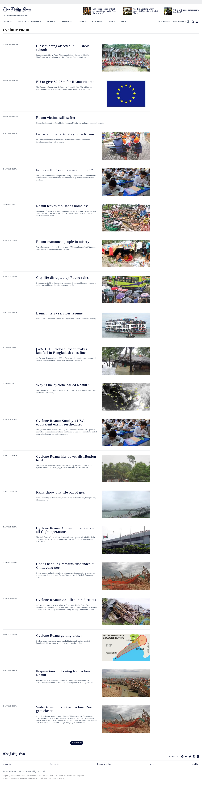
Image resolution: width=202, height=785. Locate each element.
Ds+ (122, 21)
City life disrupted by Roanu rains (62, 277)
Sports (50, 21)
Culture (80, 21)
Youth (110, 21)
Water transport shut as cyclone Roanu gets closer (66, 709)
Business (35, 21)
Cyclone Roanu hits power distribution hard (66, 458)
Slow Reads (97, 21)
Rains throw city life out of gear (61, 492)
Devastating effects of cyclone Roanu (65, 134)
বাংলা (158, 21)
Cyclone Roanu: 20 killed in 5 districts (66, 600)
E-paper (166, 21)
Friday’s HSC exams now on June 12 (64, 170)
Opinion (20, 21)
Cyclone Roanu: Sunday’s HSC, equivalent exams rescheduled (60, 422)
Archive (195, 764)
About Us (7, 764)
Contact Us (54, 764)
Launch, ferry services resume (59, 313)
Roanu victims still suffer (55, 118)
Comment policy (104, 764)
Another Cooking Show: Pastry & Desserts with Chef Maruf (145, 11)
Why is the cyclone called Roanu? (62, 385)
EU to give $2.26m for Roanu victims (65, 82)
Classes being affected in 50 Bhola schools (63, 48)
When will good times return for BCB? (186, 11)
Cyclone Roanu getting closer (59, 635)
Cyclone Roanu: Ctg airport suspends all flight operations (65, 530)
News (6, 21)
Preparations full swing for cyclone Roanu (63, 673)
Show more (77, 743)
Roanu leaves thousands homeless (62, 206)
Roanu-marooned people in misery (62, 242)
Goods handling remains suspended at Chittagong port (65, 565)
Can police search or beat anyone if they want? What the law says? (104, 11)
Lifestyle (65, 21)
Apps (151, 764)
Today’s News (178, 21)
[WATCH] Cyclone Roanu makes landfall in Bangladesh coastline (61, 351)
